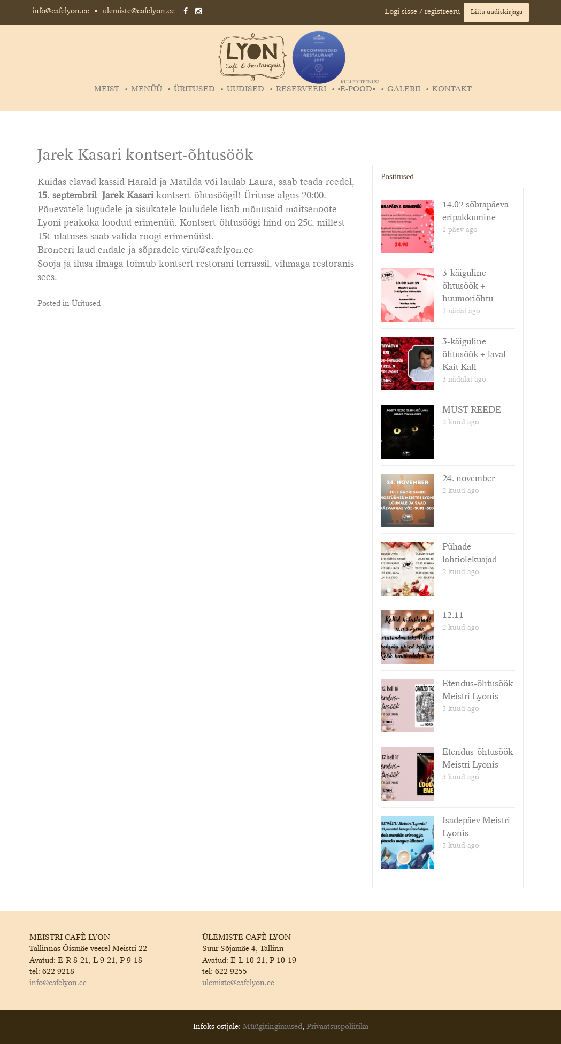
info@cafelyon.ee (60, 11)
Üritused (194, 89)
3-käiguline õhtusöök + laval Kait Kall (474, 355)
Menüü (146, 89)
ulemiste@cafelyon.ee (139, 11)
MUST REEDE (471, 410)
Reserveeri (301, 89)
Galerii (403, 89)
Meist (106, 89)
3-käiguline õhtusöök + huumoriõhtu (467, 286)
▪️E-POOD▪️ (358, 89)
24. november (468, 479)
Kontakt (452, 89)
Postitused (397, 176)
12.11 (453, 616)
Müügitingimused (272, 1027)
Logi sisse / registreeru (422, 12)
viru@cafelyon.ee (217, 250)
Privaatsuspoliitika (337, 1027)
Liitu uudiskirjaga (496, 12)
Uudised (245, 89)
